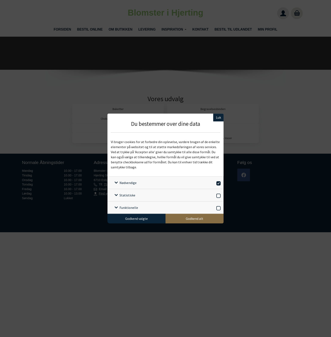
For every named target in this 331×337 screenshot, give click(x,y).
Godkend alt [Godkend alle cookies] (194, 218)
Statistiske (127, 195)
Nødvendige (128, 183)
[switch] (217, 182)
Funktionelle (128, 207)
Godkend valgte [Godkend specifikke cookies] (136, 218)
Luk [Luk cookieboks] (218, 117)
